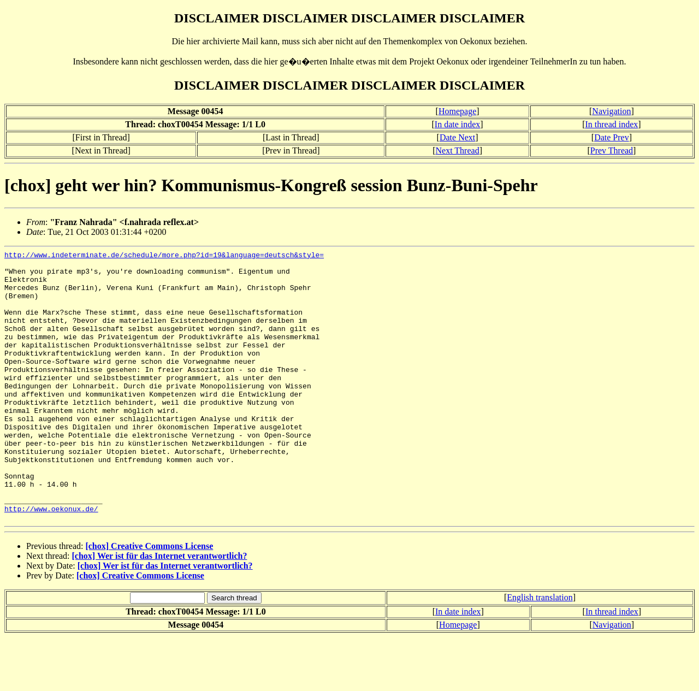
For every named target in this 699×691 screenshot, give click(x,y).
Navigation (611, 111)
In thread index (611, 124)
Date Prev (611, 137)
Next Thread (457, 150)
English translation (539, 651)
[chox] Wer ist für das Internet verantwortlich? (159, 610)
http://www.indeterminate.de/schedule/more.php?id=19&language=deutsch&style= (164, 256)
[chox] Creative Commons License (149, 600)
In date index (458, 124)
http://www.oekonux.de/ (51, 561)
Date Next (457, 137)
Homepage (457, 111)
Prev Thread (611, 150)
